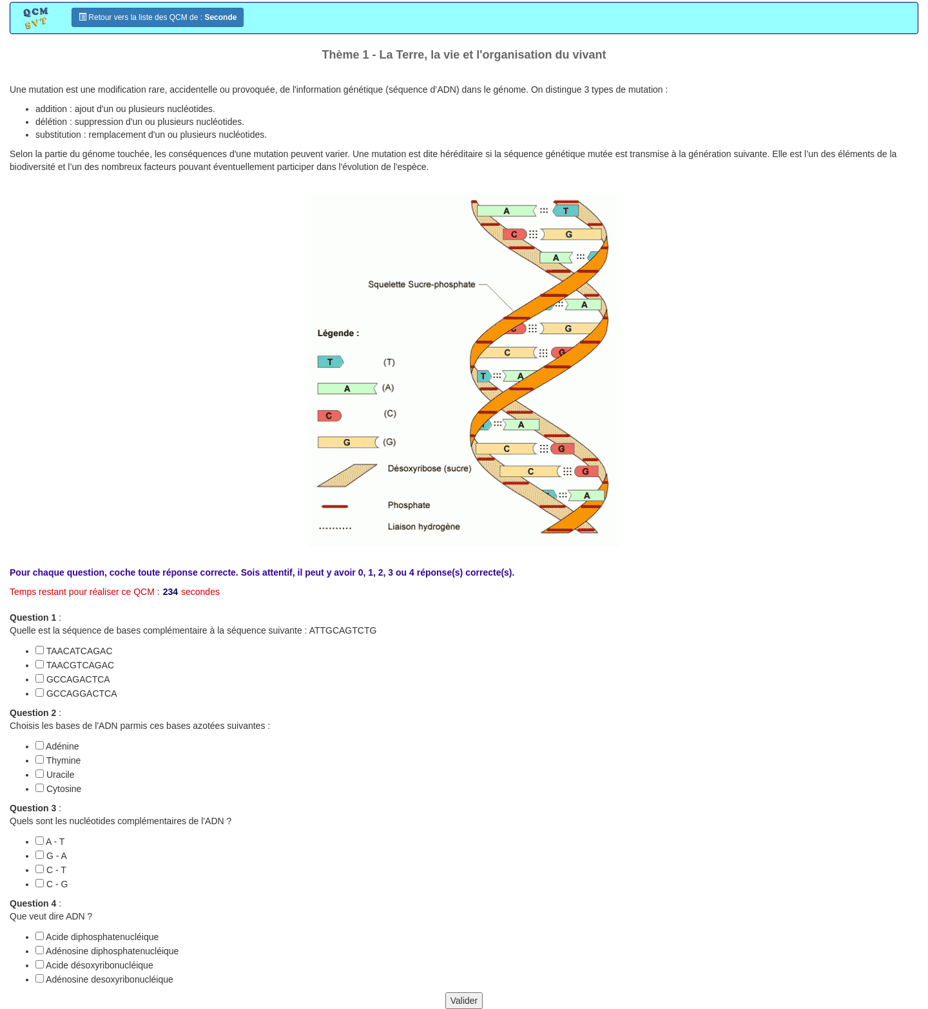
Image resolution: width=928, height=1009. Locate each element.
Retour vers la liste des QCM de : (158, 17)
